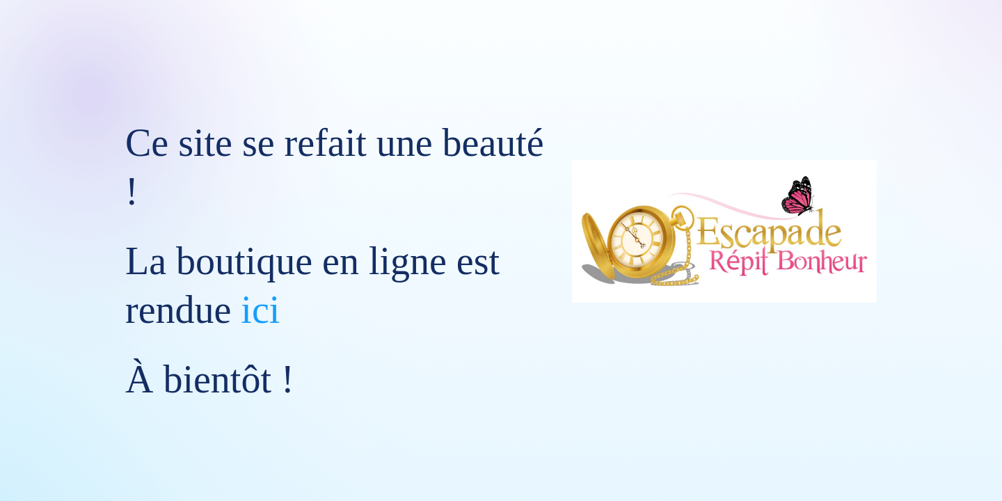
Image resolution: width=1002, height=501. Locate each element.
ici (260, 309)
